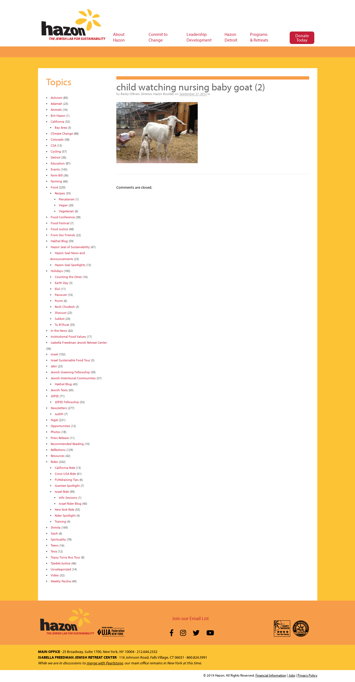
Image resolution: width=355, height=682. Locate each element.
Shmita (55, 527)
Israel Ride (62, 492)
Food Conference (63, 217)
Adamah (56, 104)
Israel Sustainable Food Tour (70, 360)
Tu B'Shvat (62, 325)
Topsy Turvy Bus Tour (65, 557)
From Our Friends (63, 235)
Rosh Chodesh (65, 307)
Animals (56, 110)
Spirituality (58, 539)
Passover (61, 295)
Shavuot (60, 313)
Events (55, 169)
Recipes (60, 193)
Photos (55, 432)
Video (55, 575)
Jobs (292, 675)
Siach (54, 533)
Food (54, 187)
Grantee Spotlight (67, 486)
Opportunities (60, 426)
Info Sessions (68, 497)
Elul (57, 289)
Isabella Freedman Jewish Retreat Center (79, 342)
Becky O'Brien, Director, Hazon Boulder (147, 94)
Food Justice (59, 229)
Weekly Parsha (61, 581)
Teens (55, 545)
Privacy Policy (307, 675)
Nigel (54, 420)
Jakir (54, 366)
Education (58, 163)
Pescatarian (67, 199)
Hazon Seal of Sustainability (70, 247)
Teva (54, 551)
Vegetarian (66, 211)
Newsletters (59, 408)
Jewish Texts (59, 390)
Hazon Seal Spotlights (70, 265)
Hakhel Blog (59, 241)
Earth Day (61, 283)
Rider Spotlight (65, 515)
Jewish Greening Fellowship (70, 372)
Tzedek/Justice (61, 563)
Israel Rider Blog (70, 503)
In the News (59, 331)
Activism (56, 98)
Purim (59, 301)
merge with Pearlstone (105, 663)
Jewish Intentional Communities (73, 378)
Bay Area (61, 127)
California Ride (65, 468)
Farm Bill (57, 175)
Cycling (56, 151)
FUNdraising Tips (67, 480)
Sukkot (60, 319)
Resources (58, 456)
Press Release (60, 438)
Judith (59, 414)
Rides (54, 462)
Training (60, 521)
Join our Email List (190, 618)
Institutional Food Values (68, 336)
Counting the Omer (68, 277)
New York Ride (64, 509)
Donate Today (302, 38)
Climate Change (62, 133)
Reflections (58, 450)
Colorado (57, 139)
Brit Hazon (58, 115)
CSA (53, 145)
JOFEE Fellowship (67, 402)
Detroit (55, 157)
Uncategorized (61, 569)
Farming (56, 181)
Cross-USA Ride (65, 474)
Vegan (63, 205)
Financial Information (270, 675)
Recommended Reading (67, 444)
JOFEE (55, 396)
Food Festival (60, 223)
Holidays (57, 271)
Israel (54, 354)
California (57, 121)
